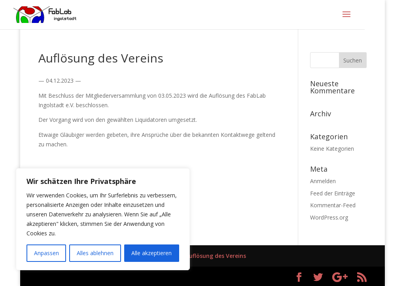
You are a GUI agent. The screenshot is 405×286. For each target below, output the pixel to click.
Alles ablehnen (95, 253)
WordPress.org (329, 217)
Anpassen (46, 253)
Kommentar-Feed (333, 205)
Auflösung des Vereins (215, 255)
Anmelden (323, 181)
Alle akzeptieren (151, 253)
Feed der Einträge (332, 193)
